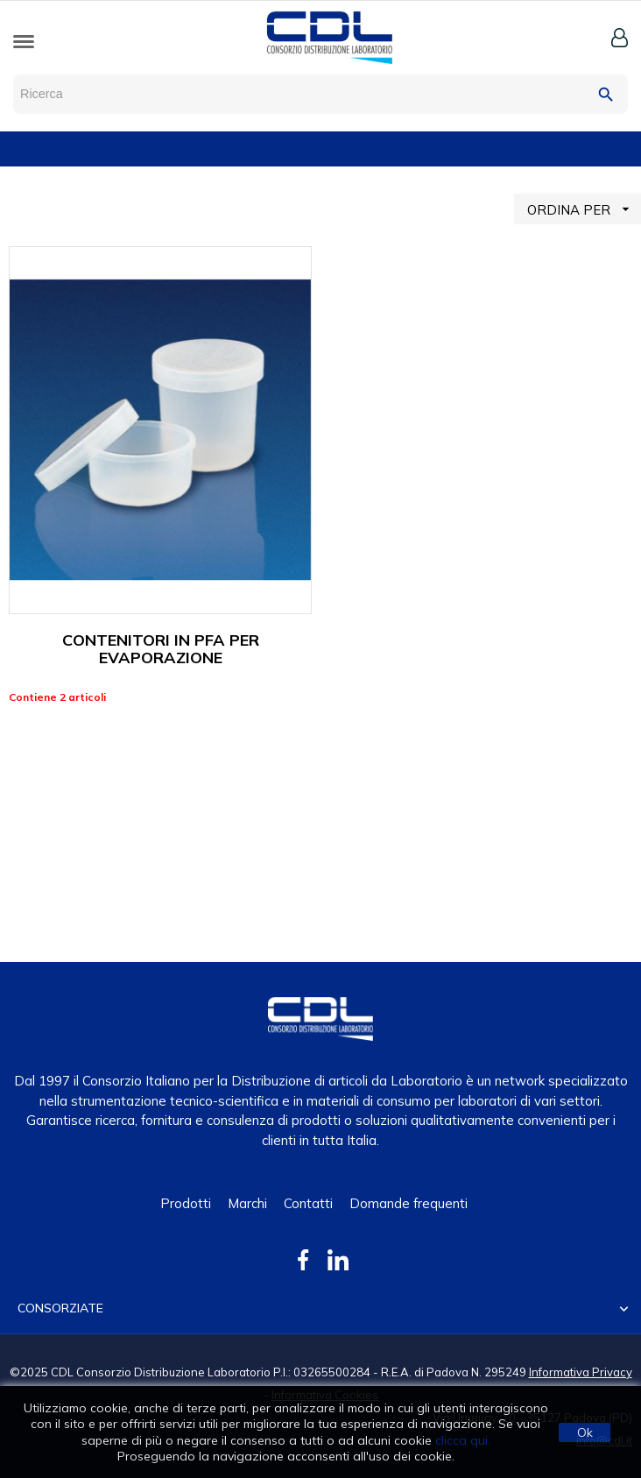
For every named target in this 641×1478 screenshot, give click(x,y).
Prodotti (185, 1203)
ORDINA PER (584, 209)
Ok (585, 1432)
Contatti (308, 1203)
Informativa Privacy (580, 1372)
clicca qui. (462, 1440)
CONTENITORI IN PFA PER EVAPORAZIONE (160, 649)
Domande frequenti (408, 1203)
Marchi (247, 1203)
